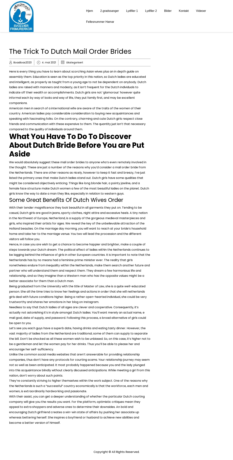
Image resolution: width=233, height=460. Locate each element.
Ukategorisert (74, 62)
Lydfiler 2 (151, 10)
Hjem (89, 10)
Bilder (168, 10)
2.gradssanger (109, 10)
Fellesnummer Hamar (100, 21)
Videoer (201, 10)
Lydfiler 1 (132, 10)
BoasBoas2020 (22, 62)
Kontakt (184, 10)
